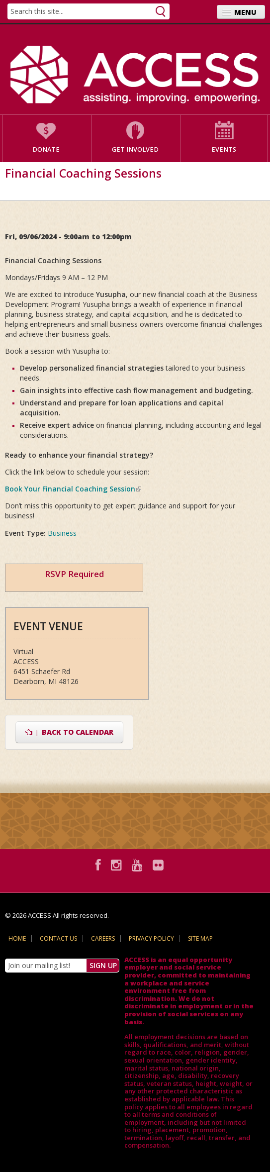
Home (17, 938)
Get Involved (135, 149)
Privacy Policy (151, 938)
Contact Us (58, 938)
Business (62, 533)
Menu (245, 12)
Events (223, 149)
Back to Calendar (69, 732)
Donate (46, 149)
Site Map (200, 938)
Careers (103, 938)
